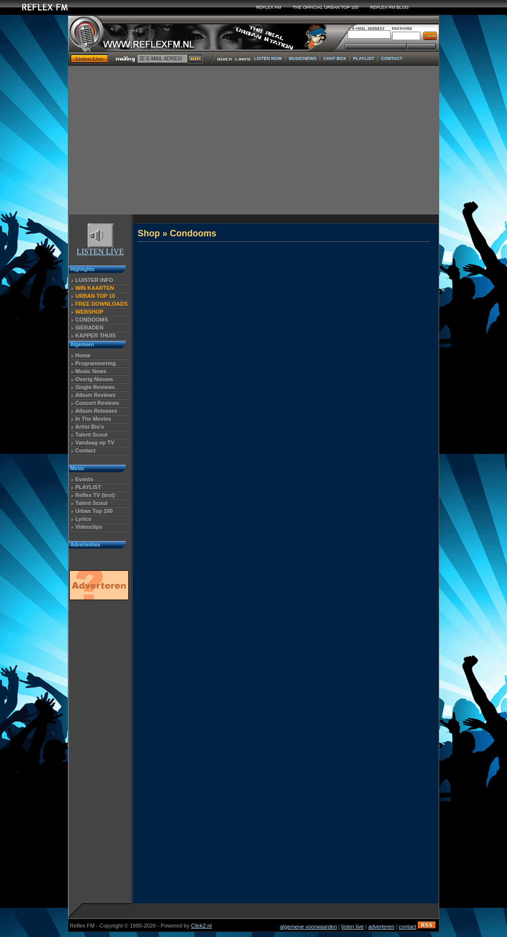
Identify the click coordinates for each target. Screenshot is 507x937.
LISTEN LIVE (100, 248)
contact (407, 927)
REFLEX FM (268, 7)
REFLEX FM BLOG (389, 7)
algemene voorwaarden (308, 927)
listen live (353, 927)
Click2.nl (201, 926)
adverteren (381, 927)
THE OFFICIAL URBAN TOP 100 (325, 7)
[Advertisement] (253, 140)
